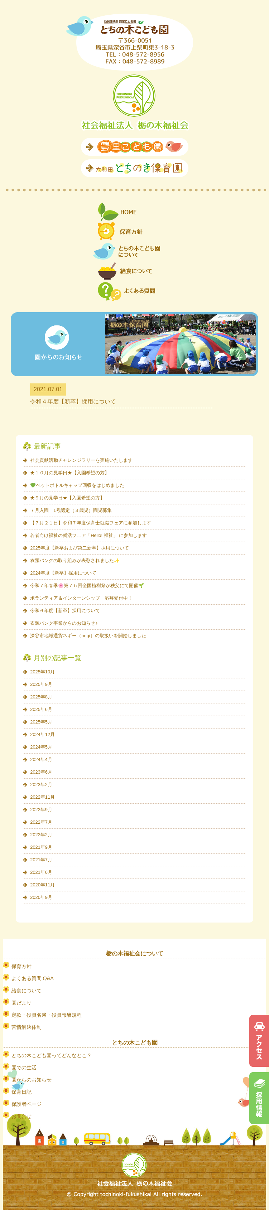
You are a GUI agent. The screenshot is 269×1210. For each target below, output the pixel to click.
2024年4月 (41, 759)
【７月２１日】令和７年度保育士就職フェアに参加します (90, 523)
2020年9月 (41, 897)
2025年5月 (41, 722)
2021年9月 (41, 847)
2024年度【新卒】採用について (63, 573)
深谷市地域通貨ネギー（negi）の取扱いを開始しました (88, 635)
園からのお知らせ (31, 1080)
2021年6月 (41, 872)
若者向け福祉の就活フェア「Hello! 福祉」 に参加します (88, 535)
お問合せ (21, 1116)
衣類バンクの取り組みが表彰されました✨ (75, 560)
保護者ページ (26, 1104)
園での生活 (24, 1067)
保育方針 (21, 966)
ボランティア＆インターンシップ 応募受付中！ (81, 598)
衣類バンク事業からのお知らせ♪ (63, 623)
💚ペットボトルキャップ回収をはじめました (77, 485)
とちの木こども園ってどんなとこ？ (51, 1055)
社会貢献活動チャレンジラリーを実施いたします (81, 460)
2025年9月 (41, 684)
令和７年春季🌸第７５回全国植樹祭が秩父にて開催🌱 (87, 585)
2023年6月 (41, 772)
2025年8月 (41, 697)
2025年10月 (42, 671)
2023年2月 (41, 784)
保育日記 (21, 1092)
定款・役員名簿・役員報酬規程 (46, 1015)
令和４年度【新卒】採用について (73, 401)
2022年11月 (42, 797)
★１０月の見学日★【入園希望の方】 (69, 472)
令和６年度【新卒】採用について (65, 610)
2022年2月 (41, 834)
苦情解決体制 (26, 1027)
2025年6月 (41, 709)
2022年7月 (41, 822)
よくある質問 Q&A (32, 978)
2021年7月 (41, 859)
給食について (26, 990)
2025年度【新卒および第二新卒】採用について (79, 548)
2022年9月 (41, 809)
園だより (21, 1003)
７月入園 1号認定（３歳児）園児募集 (71, 510)
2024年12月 (42, 734)
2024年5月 (41, 747)
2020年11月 (42, 884)
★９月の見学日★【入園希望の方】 (67, 497)
